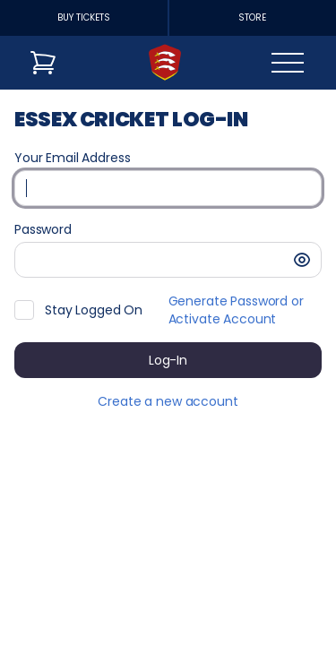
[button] (302, 260)
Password (43, 229)
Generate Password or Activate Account (236, 310)
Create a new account (167, 401)
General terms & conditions (228, 597)
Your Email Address (72, 158)
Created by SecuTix (203, 556)
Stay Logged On (93, 310)
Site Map (168, 577)
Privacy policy (184, 617)
